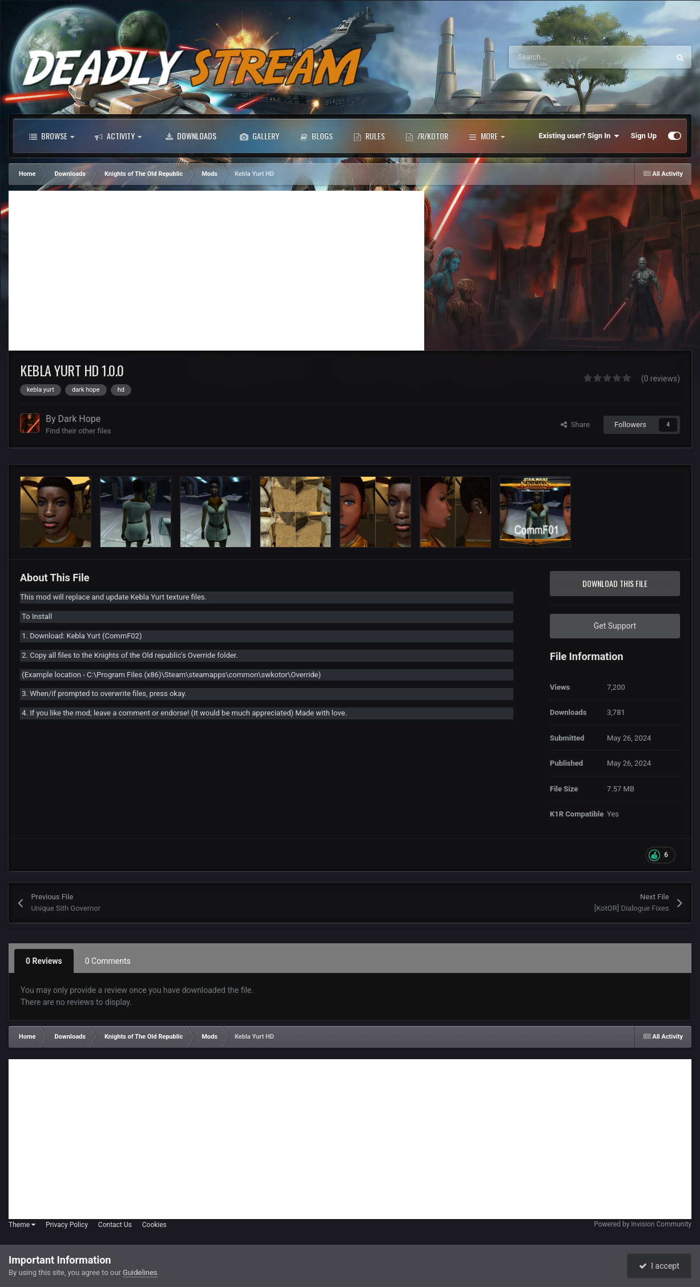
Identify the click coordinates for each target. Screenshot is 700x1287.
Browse (52, 136)
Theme (22, 1225)
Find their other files (78, 431)
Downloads (191, 136)
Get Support (615, 625)
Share (575, 424)
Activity (118, 136)
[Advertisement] (216, 271)
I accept (659, 1265)
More (486, 136)
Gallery (259, 136)
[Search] (565, 57)
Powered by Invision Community (642, 1224)
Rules (369, 136)
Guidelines (140, 1272)
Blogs (316, 136)
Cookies (154, 1225)
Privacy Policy (67, 1225)
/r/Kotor (426, 136)
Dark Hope (79, 418)
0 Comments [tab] (108, 961)
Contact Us (115, 1225)
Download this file (614, 583)
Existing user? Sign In (579, 136)
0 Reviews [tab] (44, 961)
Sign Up (644, 135)
